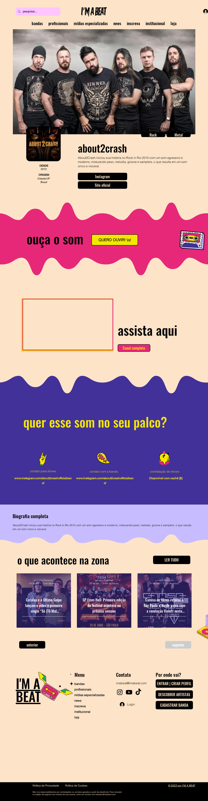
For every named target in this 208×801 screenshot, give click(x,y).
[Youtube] (129, 692)
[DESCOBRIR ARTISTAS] (174, 694)
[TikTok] (138, 692)
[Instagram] (102, 176)
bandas (79, 684)
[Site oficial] (102, 185)
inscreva (80, 706)
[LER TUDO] (171, 560)
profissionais (82, 689)
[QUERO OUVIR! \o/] (114, 239)
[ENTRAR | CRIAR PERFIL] (174, 683)
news (77, 700)
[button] (153, 134)
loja (76, 717)
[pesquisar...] (38, 11)
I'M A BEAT (28, 689)
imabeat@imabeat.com (131, 683)
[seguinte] (178, 644)
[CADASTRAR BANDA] (174, 705)
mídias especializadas (87, 695)
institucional (82, 712)
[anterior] (32, 644)
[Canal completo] (134, 348)
